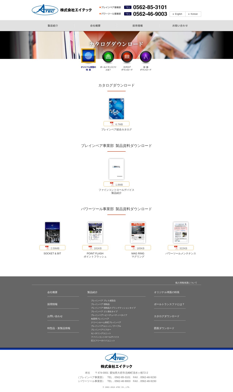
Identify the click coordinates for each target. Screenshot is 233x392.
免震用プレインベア (100, 319)
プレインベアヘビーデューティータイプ (109, 315)
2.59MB (52, 247)
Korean (194, 14)
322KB (180, 247)
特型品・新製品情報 (58, 328)
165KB (137, 247)
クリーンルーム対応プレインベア (106, 322)
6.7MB (116, 123)
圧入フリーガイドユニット (103, 340)
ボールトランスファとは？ (169, 304)
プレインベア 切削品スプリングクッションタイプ (113, 308)
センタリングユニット (101, 333)
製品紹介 (92, 292)
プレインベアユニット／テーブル (106, 326)
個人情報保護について (186, 282)
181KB (95, 247)
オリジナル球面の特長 (166, 292)
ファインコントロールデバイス (105, 337)
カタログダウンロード (166, 316)
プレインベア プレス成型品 (103, 300)
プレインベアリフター (101, 330)
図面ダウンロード (164, 328)
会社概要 (52, 292)
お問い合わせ (55, 316)
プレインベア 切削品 (100, 304)
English (178, 14)
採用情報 (52, 304)
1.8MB (116, 184)
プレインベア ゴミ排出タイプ (104, 311)
